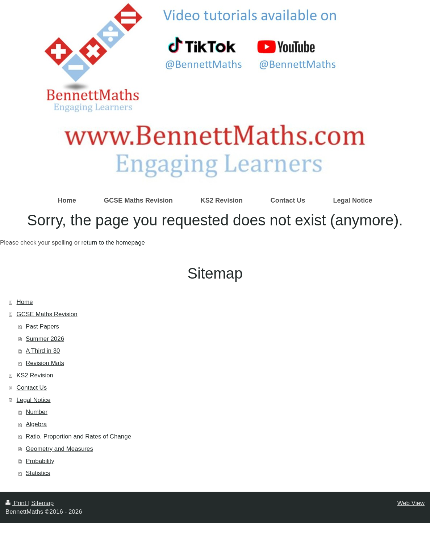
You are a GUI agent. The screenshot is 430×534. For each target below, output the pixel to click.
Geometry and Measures (59, 448)
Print (16, 503)
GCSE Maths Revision (47, 314)
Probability (40, 461)
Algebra (36, 424)
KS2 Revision (35, 375)
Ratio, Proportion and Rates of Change (78, 436)
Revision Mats (45, 363)
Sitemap (42, 503)
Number (36, 411)
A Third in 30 (43, 350)
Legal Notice (34, 400)
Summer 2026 (45, 338)
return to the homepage (113, 242)
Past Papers (42, 326)
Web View (411, 503)
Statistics (38, 473)
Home (25, 301)
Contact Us (32, 387)
